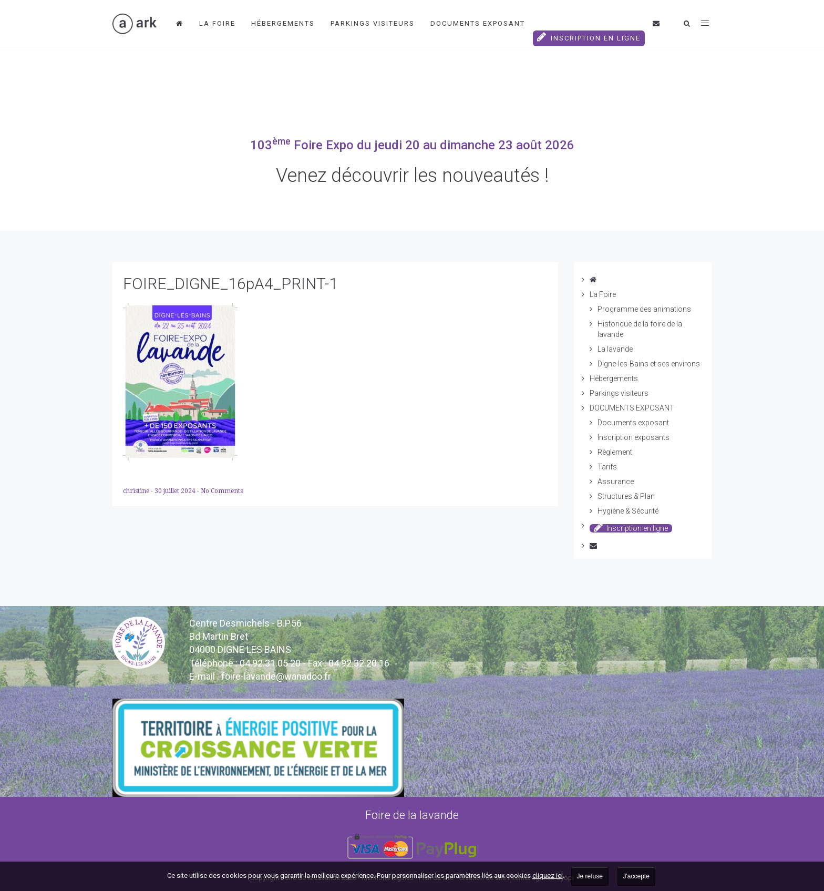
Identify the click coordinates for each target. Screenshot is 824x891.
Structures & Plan (626, 496)
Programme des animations (644, 309)
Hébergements (283, 23)
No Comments (222, 491)
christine (137, 491)
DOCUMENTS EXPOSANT (477, 23)
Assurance (616, 481)
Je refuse (590, 876)
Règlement (615, 452)
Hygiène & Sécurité (628, 511)
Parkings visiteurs (373, 23)
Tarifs (607, 467)
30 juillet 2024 (175, 491)
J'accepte (636, 876)
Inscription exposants (634, 437)
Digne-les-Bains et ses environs (649, 364)
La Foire (217, 23)
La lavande (615, 349)
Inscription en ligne (589, 37)
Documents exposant (633, 422)
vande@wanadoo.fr (276, 676)
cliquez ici (547, 875)
